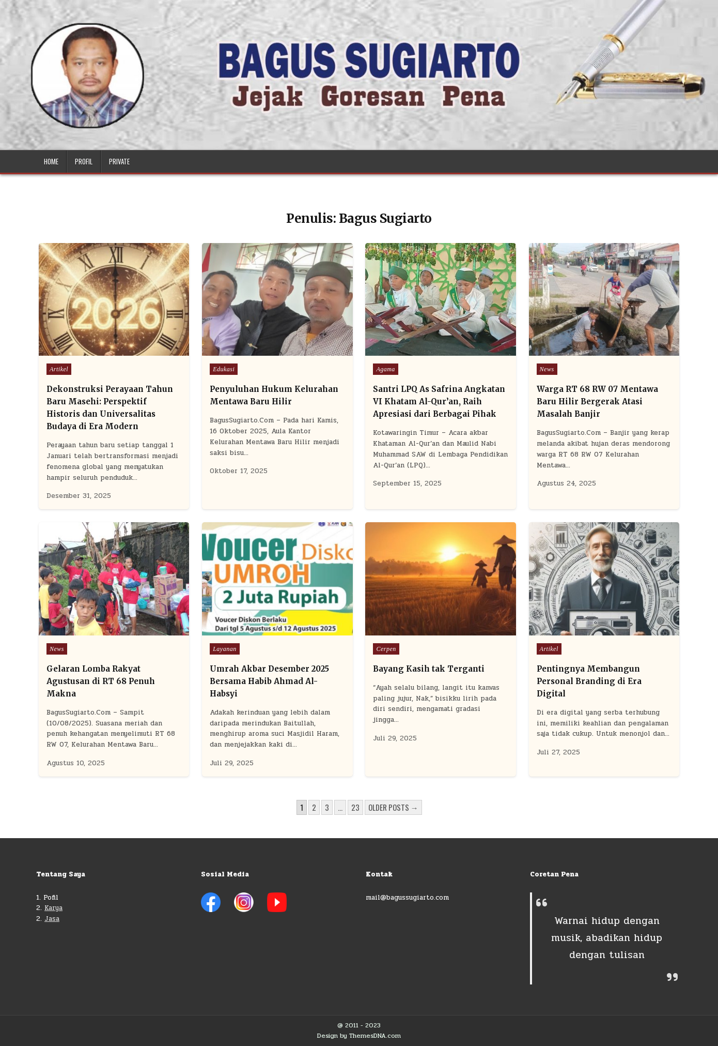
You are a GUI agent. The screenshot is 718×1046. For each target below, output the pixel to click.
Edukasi (224, 369)
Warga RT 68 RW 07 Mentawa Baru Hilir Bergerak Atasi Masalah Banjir (597, 401)
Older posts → (393, 807)
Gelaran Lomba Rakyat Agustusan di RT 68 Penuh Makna (100, 681)
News (547, 369)
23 (355, 807)
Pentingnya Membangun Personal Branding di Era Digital (589, 681)
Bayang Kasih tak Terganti (429, 669)
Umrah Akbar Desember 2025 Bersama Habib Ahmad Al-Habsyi (269, 681)
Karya (53, 908)
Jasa (51, 919)
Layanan (225, 649)
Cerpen (386, 649)
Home (51, 161)
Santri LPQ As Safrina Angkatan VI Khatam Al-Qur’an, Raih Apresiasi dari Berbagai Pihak (439, 401)
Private (119, 161)
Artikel (59, 369)
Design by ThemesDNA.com (359, 1035)
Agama (385, 369)
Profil (83, 161)
